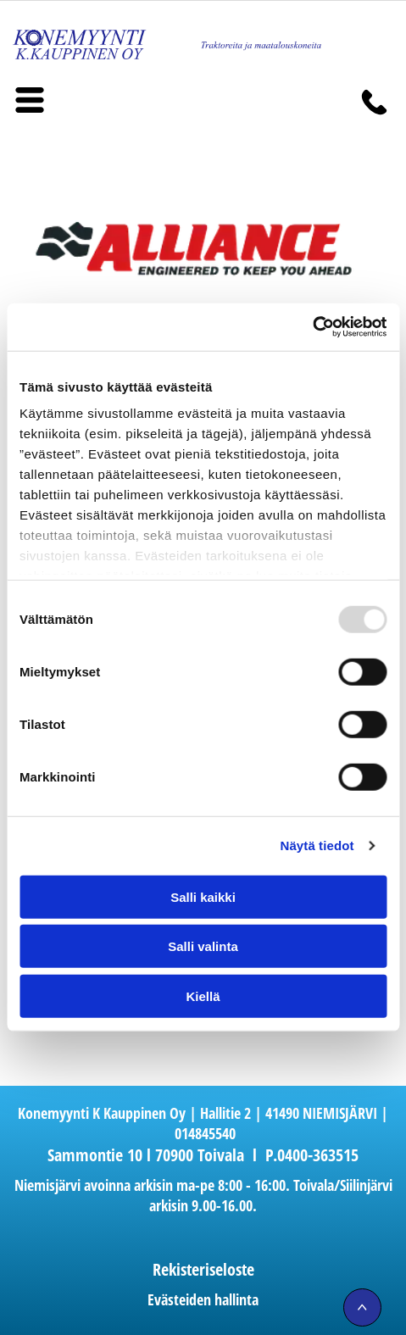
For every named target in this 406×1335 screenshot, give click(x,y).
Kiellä (203, 996)
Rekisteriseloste (203, 1269)
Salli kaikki (203, 897)
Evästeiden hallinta (203, 1299)
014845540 (205, 1133)
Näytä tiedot (317, 845)
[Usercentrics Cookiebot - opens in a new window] (312, 327)
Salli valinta (203, 946)
